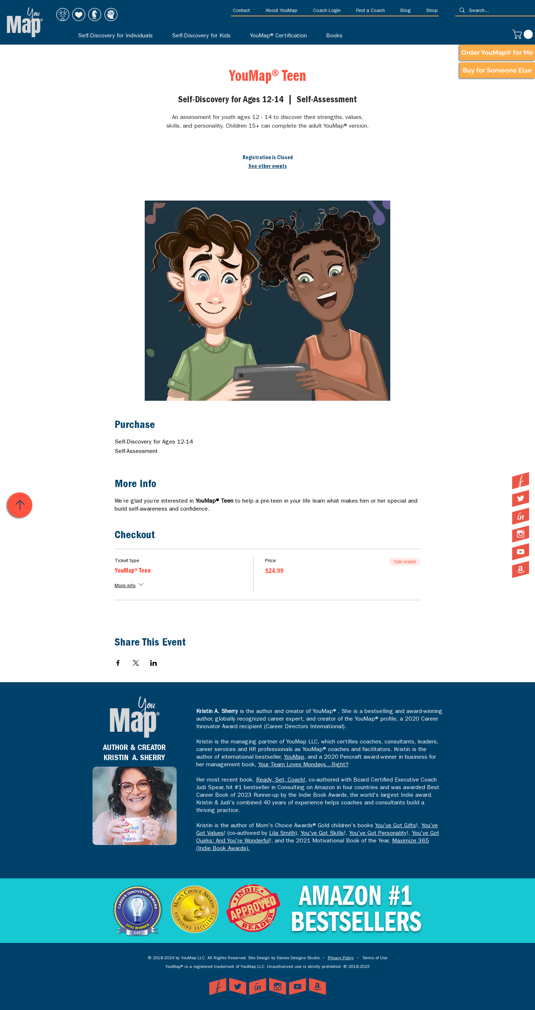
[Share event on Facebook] (118, 663)
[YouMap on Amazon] (520, 569)
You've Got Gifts (395, 826)
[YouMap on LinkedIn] (520, 516)
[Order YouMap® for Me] (497, 52)
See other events (267, 167)
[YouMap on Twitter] (520, 498)
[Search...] (494, 11)
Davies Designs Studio (298, 958)
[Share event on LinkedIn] (153, 663)
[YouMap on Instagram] (520, 534)
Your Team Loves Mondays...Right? (303, 765)
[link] (524, 34)
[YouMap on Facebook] (520, 480)
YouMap (294, 757)
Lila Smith (282, 834)
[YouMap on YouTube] (520, 551)
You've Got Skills (322, 834)
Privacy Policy (341, 958)
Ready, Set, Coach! (280, 780)
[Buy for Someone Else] (497, 70)
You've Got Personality (378, 834)
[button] (243, 11)
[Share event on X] (135, 663)
